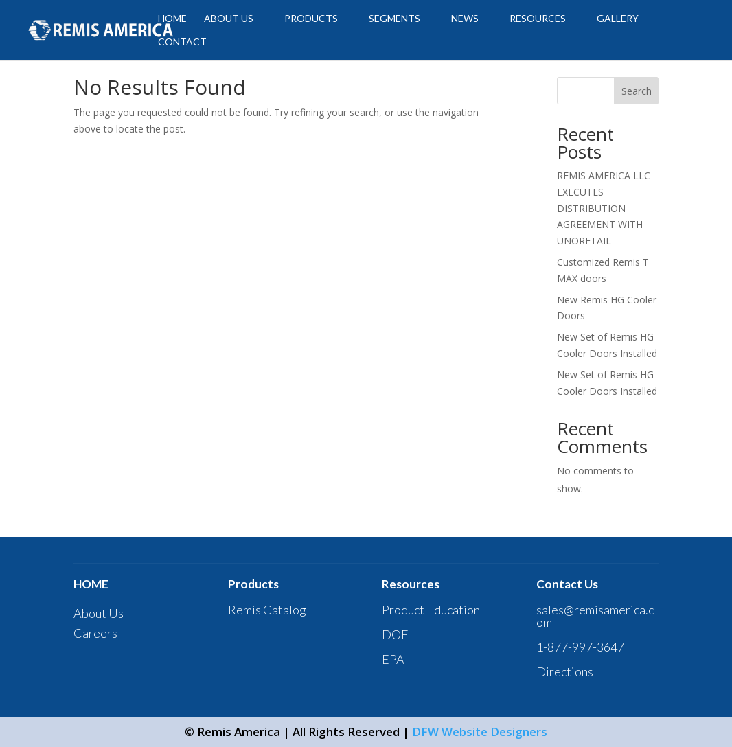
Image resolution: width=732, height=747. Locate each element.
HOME (172, 19)
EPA (393, 659)
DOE (395, 634)
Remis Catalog (267, 609)
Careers (95, 633)
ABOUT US (228, 19)
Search (636, 90)
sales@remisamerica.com (595, 616)
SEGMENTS (394, 19)
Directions (564, 671)
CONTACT (182, 42)
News (465, 19)
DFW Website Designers (479, 731)
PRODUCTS (311, 19)
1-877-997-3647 (580, 646)
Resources (538, 19)
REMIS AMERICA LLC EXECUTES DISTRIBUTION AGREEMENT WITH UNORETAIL (603, 208)
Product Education (431, 609)
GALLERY (618, 19)
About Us (98, 613)
